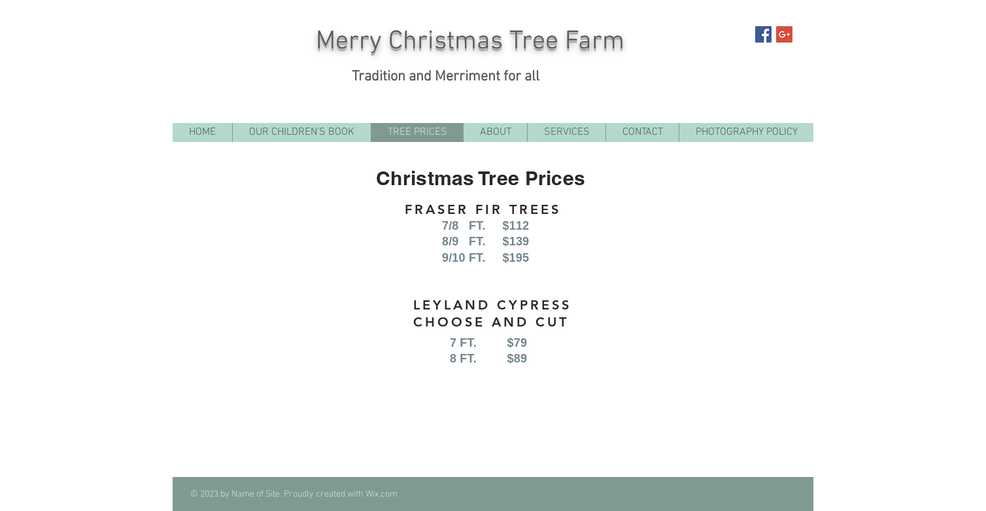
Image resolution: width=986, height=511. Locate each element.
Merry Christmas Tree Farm (470, 42)
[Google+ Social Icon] (784, 34)
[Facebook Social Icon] (763, 34)
